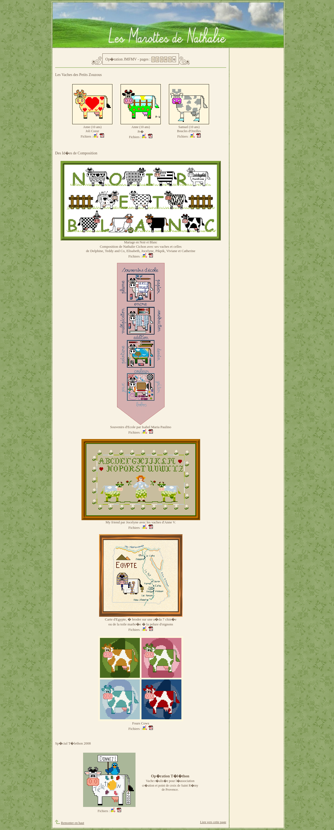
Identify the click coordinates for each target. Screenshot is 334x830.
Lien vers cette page (213, 822)
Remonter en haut (72, 823)
